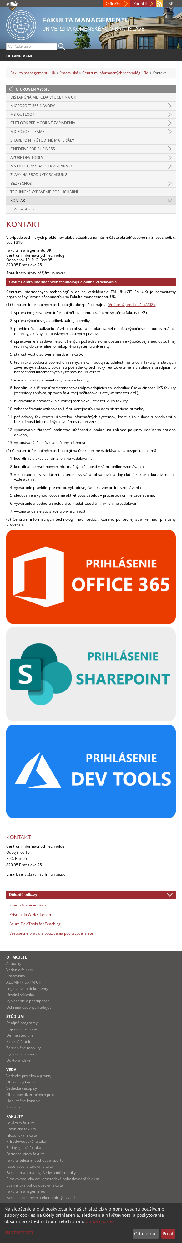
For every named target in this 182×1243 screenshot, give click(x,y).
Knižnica (13, 1107)
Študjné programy (22, 1022)
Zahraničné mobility (23, 1047)
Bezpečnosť (22, 183)
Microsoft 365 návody (32, 105)
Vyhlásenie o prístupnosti (28, 1001)
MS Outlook (22, 114)
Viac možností (18, 1232)
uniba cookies (100, 1221)
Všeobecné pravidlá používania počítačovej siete (51, 933)
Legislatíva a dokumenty (27, 988)
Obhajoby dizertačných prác (30, 1094)
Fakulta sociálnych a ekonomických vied (40, 1197)
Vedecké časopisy (21, 1088)
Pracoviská (68, 73)
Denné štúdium (19, 1035)
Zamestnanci (25, 209)
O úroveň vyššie (32, 89)
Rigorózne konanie (22, 1054)
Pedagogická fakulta (23, 1147)
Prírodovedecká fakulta (26, 1141)
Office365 (114, 3)
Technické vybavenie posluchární (44, 191)
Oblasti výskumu (20, 1082)
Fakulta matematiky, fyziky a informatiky (41, 1172)
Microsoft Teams (27, 131)
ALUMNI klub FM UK (23, 982)
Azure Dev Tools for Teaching (35, 923)
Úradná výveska (20, 994)
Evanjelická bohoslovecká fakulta (34, 1185)
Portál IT (141, 3)
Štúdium (15, 1016)
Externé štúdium (20, 1041)
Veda (11, 1069)
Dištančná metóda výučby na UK (43, 97)
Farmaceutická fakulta (25, 1154)
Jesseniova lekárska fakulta (29, 1166)
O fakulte (16, 957)
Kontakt (18, 200)
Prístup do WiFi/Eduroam (30, 914)
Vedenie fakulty (19, 969)
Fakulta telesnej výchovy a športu (34, 1160)
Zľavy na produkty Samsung (39, 174)
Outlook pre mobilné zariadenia (42, 122)
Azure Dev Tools (26, 157)
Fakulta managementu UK (32, 73)
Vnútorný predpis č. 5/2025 (132, 304)
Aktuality (13, 963)
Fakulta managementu (25, 1191)
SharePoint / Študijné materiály (42, 140)
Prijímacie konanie (22, 1029)
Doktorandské (18, 1060)
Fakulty (14, 1116)
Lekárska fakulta (20, 1122)
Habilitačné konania (23, 1100)
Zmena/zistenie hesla (28, 905)
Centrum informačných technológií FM (115, 73)
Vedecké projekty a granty (28, 1075)
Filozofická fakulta (21, 1135)
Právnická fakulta (21, 1129)
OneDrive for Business (32, 148)
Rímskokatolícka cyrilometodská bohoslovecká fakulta (52, 1179)
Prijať (168, 1233)
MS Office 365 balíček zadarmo (41, 166)
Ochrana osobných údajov (28, 1007)
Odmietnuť (145, 1233)
